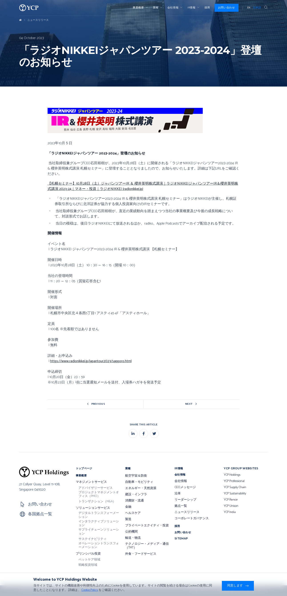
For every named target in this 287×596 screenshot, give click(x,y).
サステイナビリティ (92, 539)
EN (248, 8)
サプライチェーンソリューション (98, 532)
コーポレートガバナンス (192, 519)
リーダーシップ (185, 500)
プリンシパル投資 (88, 554)
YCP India (230, 512)
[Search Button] (266, 8)
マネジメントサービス (91, 482)
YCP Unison (231, 506)
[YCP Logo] (29, 7)
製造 (128, 519)
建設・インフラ (136, 495)
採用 (207, 8)
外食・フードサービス (140, 554)
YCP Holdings (232, 475)
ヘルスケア (133, 513)
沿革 (178, 494)
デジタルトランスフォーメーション (98, 515)
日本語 (257, 8)
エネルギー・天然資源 (140, 488)
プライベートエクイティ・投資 (147, 526)
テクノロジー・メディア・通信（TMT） (147, 546)
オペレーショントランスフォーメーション (98, 545)
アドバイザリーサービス (95, 488)
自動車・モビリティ (139, 482)
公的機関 (131, 532)
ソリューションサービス (93, 508)
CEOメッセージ (185, 487)
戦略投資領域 (87, 565)
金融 (128, 507)
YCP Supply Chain (235, 487)
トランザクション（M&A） (97, 502)
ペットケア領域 (89, 560)
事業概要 (140, 8)
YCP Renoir (231, 500)
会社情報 (175, 8)
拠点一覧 (181, 506)
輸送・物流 (133, 538)
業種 (158, 8)
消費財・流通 (134, 501)
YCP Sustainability (235, 494)
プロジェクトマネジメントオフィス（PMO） (98, 494)
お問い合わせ (226, 8)
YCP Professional (234, 481)
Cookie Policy (89, 590)
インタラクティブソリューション (98, 523)
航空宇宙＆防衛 (136, 476)
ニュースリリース (38, 20)
